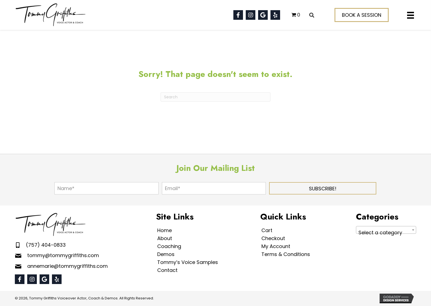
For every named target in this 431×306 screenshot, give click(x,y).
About (164, 238)
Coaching (169, 246)
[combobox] (386, 230)
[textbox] (386, 232)
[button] (238, 15)
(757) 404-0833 (46, 244)
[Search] (215, 97)
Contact (167, 270)
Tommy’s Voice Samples (187, 262)
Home (164, 230)
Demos (166, 254)
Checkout (273, 238)
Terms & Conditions (285, 254)
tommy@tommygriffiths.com (63, 255)
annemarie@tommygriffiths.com (67, 266)
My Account (275, 246)
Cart (266, 230)
